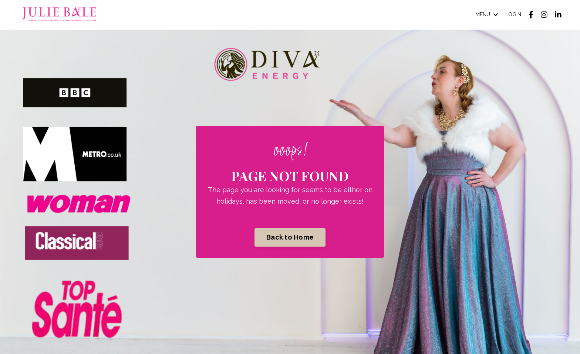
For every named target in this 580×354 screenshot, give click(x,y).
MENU (486, 14)
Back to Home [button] (290, 237)
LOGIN (513, 14)
